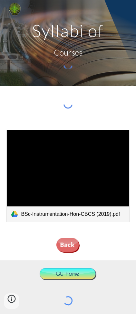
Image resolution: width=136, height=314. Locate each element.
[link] (67, 176)
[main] (67, 30)
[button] (11, 301)
